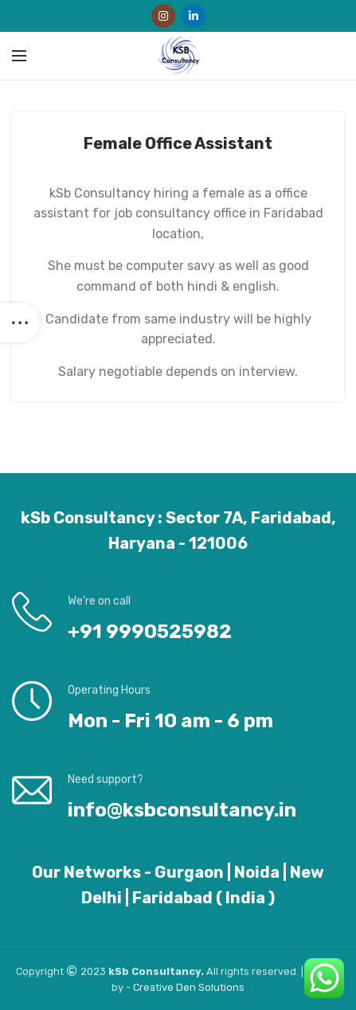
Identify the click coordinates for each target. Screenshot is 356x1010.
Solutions (221, 987)
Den (187, 987)
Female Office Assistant (178, 143)
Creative (154, 987)
